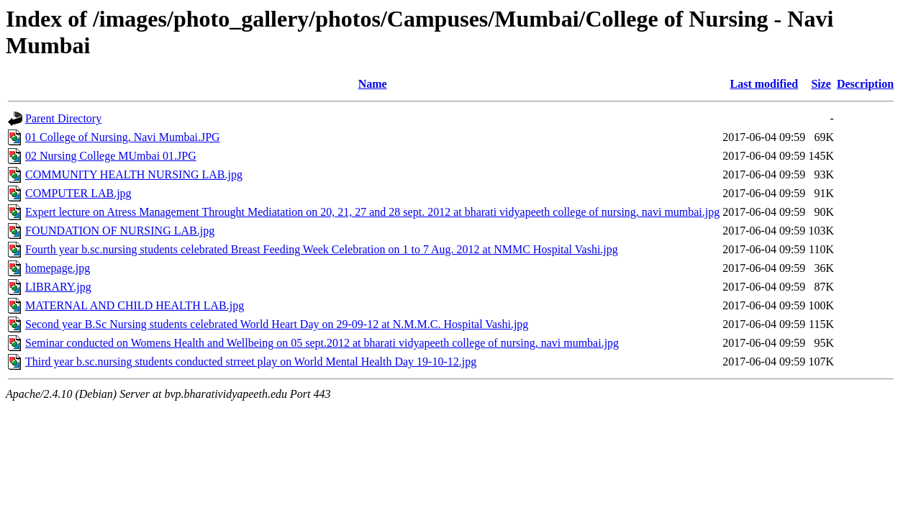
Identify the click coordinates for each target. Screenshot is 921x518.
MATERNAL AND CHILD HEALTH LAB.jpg (134, 305)
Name (372, 84)
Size (821, 84)
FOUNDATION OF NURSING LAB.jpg (119, 230)
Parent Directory (63, 118)
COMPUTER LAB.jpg (78, 193)
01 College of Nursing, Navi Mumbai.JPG (122, 137)
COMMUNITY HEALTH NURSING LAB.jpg (133, 174)
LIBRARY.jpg (58, 287)
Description (865, 84)
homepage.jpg (57, 268)
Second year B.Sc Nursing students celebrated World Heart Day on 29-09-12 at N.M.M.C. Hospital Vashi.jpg (276, 324)
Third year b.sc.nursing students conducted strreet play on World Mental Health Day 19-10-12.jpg (250, 361)
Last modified (764, 84)
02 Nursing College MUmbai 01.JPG (110, 156)
